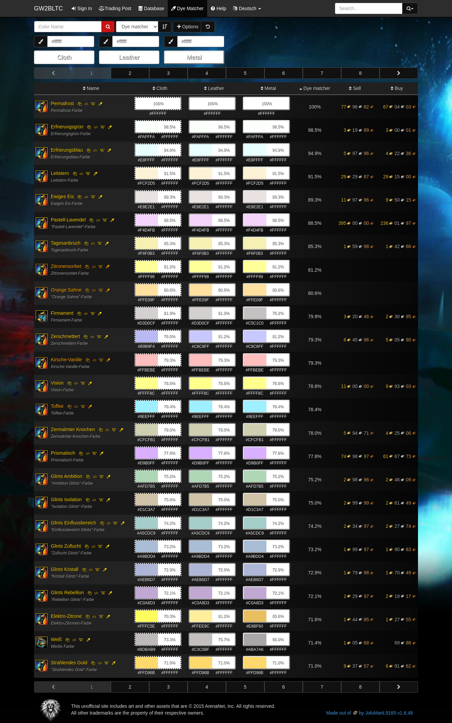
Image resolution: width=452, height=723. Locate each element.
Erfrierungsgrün (67, 126)
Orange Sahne (66, 290)
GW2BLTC (48, 8)
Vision (57, 383)
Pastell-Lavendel (68, 219)
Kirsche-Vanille (66, 359)
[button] (246, 8)
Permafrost (62, 103)
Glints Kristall (64, 569)
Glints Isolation (66, 499)
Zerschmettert (65, 336)
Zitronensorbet (66, 266)
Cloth (160, 88)
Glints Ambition (66, 476)
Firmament (62, 313)
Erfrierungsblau (67, 150)
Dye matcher (314, 88)
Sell (355, 88)
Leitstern (60, 173)
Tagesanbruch (65, 243)
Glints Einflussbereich (73, 522)
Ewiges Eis (62, 196)
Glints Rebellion (67, 592)
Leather (214, 88)
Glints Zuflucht (66, 546)
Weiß (56, 639)
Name (91, 88)
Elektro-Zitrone (66, 616)
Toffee (57, 406)
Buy (397, 88)
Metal (268, 88)
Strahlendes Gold (69, 662)
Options (187, 26)
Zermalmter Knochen (73, 429)
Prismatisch (63, 453)
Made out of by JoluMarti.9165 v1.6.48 (369, 713)
